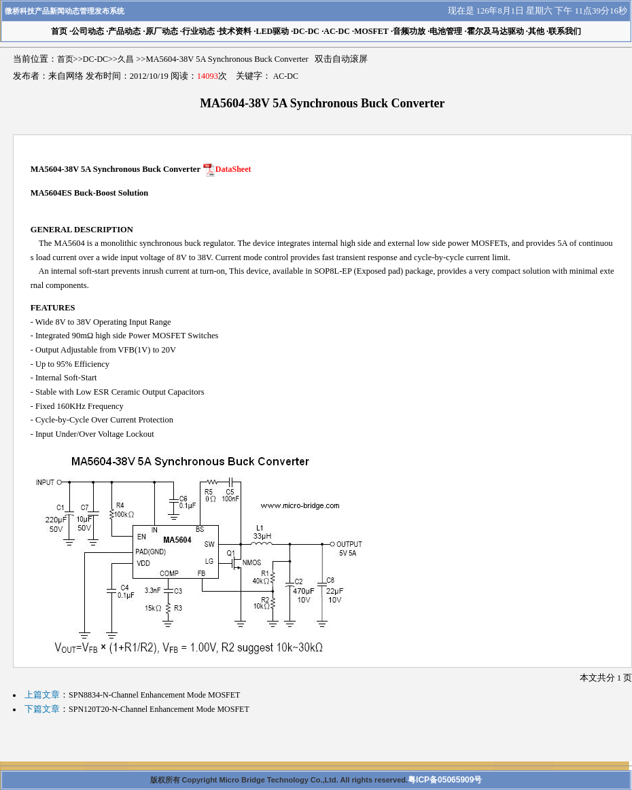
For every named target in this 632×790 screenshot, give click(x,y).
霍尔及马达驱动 (495, 31)
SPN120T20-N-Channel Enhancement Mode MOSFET (159, 709)
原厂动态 (161, 31)
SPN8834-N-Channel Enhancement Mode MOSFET (154, 695)
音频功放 (409, 31)
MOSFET (371, 31)
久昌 (126, 59)
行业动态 (198, 31)
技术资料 (235, 31)
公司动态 (87, 31)
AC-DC (336, 31)
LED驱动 (272, 31)
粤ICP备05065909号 (445, 780)
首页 (65, 59)
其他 (536, 31)
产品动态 (124, 31)
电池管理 (445, 31)
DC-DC (306, 31)
